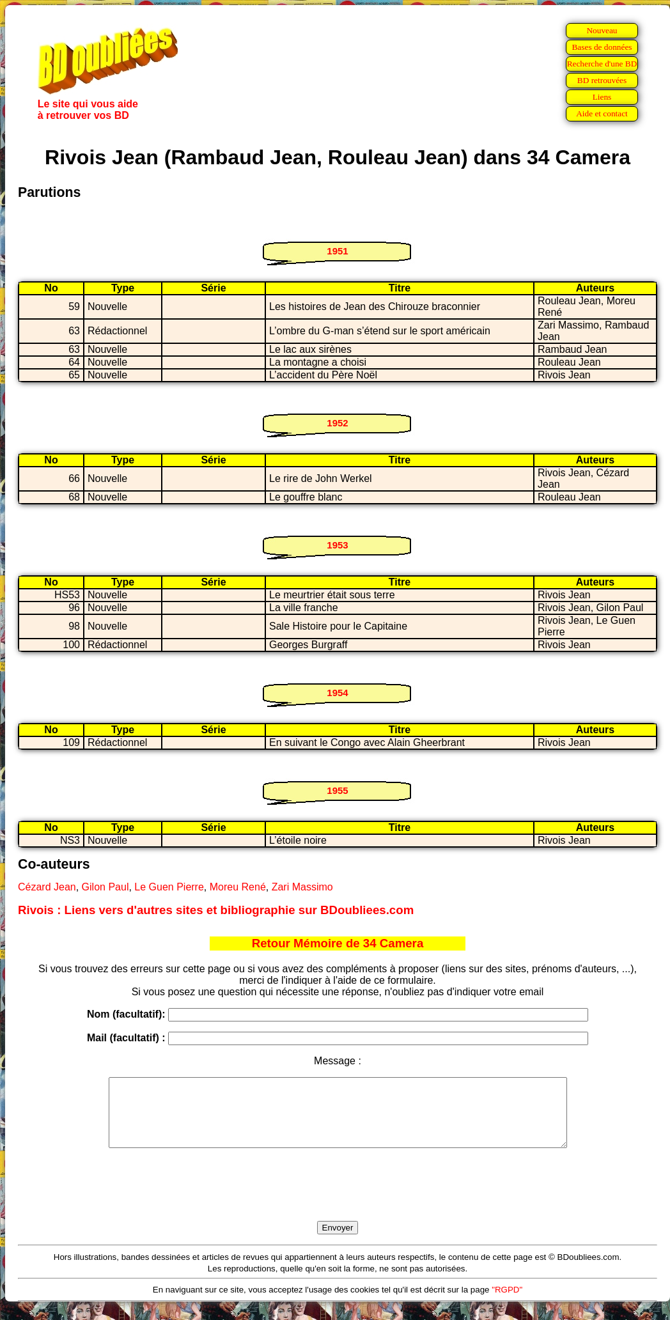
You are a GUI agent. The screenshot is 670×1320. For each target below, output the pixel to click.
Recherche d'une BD (602, 63)
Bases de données (602, 47)
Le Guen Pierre (169, 886)
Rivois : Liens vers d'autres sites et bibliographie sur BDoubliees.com (216, 910)
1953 (337, 545)
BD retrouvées (602, 80)
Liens (602, 97)
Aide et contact (602, 113)
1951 (337, 250)
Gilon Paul (105, 886)
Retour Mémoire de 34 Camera (338, 943)
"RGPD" (507, 1303)
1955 (337, 790)
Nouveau (601, 30)
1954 (337, 692)
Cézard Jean (47, 886)
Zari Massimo (302, 886)
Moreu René (238, 886)
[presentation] (337, 1199)
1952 (337, 422)
